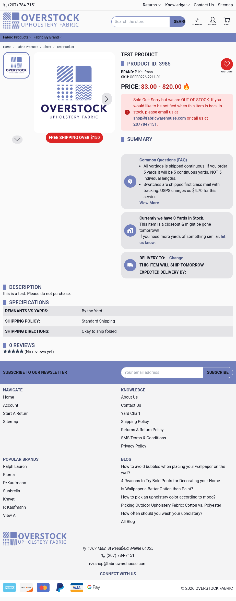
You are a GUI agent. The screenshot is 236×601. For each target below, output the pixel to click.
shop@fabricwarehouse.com (159, 118)
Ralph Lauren (15, 466)
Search (182, 21)
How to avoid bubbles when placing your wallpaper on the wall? (173, 469)
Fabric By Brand (47, 37)
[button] (107, 99)
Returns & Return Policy (142, 429)
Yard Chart (130, 413)
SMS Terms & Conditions (143, 438)
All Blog (128, 521)
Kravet (9, 499)
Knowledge (177, 5)
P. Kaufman (144, 72)
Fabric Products (17, 37)
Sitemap (225, 5)
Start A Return (16, 413)
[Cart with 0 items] (227, 21)
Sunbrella (11, 491)
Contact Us (204, 5)
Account (10, 405)
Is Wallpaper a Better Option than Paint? (157, 489)
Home (8, 397)
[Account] (213, 21)
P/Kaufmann (14, 482)
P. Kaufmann (14, 507)
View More (149, 202)
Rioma (9, 474)
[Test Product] (74, 92)
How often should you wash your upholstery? (161, 513)
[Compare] (197, 21)
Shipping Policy (135, 421)
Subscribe (218, 372)
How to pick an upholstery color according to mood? (168, 497)
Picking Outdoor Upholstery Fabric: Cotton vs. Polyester (171, 505)
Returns (152, 5)
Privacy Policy (133, 446)
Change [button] (176, 257)
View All (10, 515)
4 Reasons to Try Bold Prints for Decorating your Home (170, 480)
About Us (129, 397)
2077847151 (145, 124)
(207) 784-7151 (19, 5)
